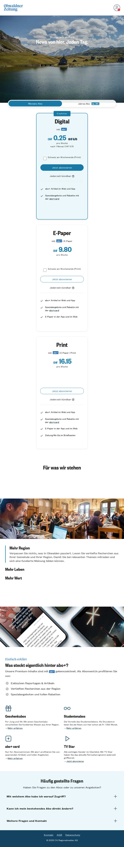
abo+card (54, 198)
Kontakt (48, 834)
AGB (59, 834)
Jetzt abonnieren (75, 761)
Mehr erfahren (15, 728)
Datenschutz (72, 834)
